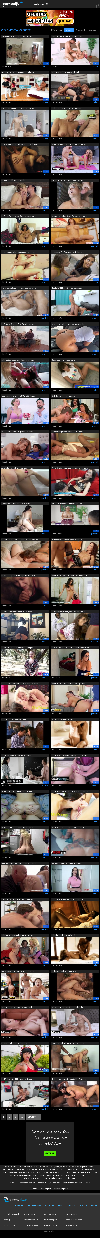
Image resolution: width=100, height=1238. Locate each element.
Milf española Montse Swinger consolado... (18, 216)
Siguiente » (33, 1116)
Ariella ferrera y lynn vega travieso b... (17, 468)
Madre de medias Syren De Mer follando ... (69, 216)
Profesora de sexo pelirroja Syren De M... (68, 540)
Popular (68, 30)
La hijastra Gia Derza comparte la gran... (68, 252)
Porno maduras (71, 1214)
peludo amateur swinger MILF (13, 719)
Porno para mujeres (73, 1220)
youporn (94, 66)
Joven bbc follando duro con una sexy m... (68, 1043)
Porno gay (7, 1220)
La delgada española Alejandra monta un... (69, 108)
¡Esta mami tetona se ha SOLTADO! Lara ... (18, 396)
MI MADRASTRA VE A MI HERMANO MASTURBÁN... (72, 647)
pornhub (94, 246)
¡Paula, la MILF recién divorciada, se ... (67, 288)
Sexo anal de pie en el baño (63, 719)
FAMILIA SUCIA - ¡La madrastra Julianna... (18, 72)
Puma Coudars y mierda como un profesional (70, 468)
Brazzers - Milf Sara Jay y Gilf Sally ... (66, 72)
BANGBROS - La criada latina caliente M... (18, 971)
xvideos (45, 66)
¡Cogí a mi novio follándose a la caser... (16, 755)
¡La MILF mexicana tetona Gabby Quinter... (69, 1079)
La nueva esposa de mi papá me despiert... (18, 576)
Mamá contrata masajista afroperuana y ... (18, 108)
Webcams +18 (41, 4)
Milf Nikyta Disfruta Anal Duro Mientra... (17, 324)
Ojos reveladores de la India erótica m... (68, 899)
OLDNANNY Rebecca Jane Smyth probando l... (70, 791)
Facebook (83, 1205)
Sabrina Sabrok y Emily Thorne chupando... (18, 935)
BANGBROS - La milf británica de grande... (69, 683)
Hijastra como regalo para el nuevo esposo (18, 863)
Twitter (94, 1205)
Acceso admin (50, 1231)
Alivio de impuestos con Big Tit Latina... (17, 612)
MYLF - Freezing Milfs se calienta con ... (17, 1079)
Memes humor (30, 1214)
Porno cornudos (51, 1225)
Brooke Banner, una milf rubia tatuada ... (17, 827)
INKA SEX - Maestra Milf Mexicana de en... (69, 504)
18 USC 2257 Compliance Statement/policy (50, 1188)
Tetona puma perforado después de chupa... (19, 144)
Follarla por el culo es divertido (64, 935)
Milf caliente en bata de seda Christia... (68, 1007)
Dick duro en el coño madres (63, 396)
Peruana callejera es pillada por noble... (17, 1043)
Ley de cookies (34, 1205)
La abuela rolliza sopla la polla (13, 180)
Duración (93, 30)
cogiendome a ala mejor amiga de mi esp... (18, 252)
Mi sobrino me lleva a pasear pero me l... (68, 324)
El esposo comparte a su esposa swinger (68, 180)
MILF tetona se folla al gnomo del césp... (17, 432)
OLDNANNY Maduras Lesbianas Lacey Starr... (20, 683)
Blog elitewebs (71, 1225)
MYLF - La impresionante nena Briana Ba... (69, 144)
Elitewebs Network (11, 1214)
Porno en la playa (31, 1225)
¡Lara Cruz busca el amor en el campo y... (17, 647)
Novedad (80, 30)
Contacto (71, 1205)
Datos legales (18, 1205)
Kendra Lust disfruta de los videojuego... (18, 899)
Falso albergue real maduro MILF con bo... (68, 432)
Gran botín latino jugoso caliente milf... (17, 791)
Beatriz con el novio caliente (63, 360)
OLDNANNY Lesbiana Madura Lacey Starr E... (70, 755)
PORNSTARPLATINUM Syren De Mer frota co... (20, 540)
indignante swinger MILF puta (64, 971)
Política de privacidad (54, 1205)
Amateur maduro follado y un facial (15, 504)
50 (22, 1116)
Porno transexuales (32, 1220)
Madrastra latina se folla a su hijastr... (67, 863)
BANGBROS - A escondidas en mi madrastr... (70, 576)
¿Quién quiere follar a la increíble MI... (67, 36)
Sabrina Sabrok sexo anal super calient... (17, 360)
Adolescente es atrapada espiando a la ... (18, 36)
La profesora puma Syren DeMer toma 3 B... (69, 612)
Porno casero (9, 1225)
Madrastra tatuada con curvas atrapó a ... (68, 827)
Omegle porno (50, 1214)
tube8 (96, 102)
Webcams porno (51, 1220)
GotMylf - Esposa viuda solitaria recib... (17, 1007)
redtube (45, 785)
